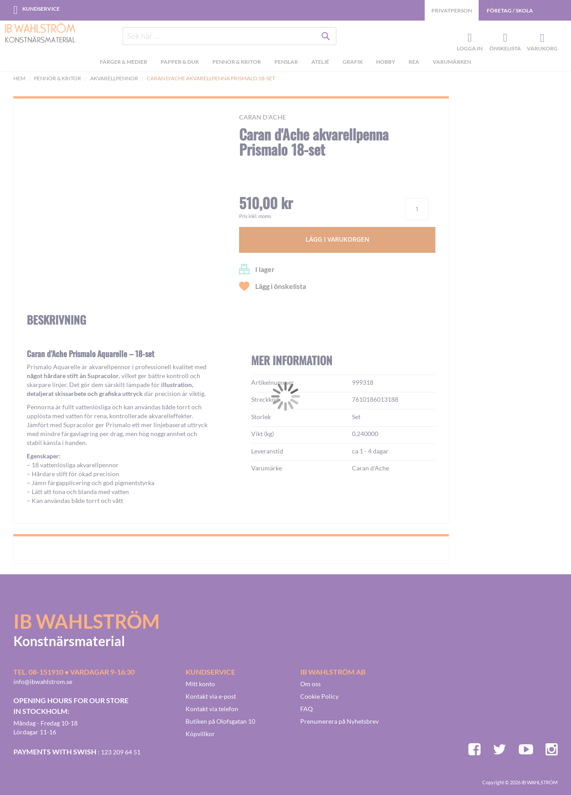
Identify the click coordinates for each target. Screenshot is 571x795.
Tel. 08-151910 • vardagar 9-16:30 (74, 671)
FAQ (306, 709)
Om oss (310, 684)
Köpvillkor (200, 733)
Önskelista (504, 38)
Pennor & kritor (57, 78)
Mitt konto (200, 684)
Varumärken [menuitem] (452, 61)
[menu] (285, 63)
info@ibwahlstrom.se (42, 681)
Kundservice (41, 8)
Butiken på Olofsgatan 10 (220, 721)
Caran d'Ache (262, 117)
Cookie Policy (319, 696)
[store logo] (40, 33)
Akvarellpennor (114, 78)
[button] (47, 325)
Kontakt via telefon (212, 709)
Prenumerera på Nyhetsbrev (339, 721)
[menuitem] (123, 63)
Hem (19, 78)
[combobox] (230, 36)
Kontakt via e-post (211, 696)
